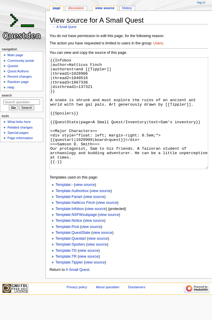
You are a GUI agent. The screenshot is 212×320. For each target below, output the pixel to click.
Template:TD (66, 273)
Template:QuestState (72, 255)
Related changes (20, 127)
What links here (19, 122)
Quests (12, 66)
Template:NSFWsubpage (76, 237)
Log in (201, 2)
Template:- (64, 207)
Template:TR (66, 278)
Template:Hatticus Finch (75, 225)
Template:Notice (68, 243)
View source (105, 8)
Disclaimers (136, 309)
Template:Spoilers (70, 266)
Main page (15, 55)
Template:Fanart (69, 219)
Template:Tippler (69, 284)
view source (85, 207)
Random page (17, 82)
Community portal (20, 60)
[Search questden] (21, 102)
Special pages (17, 132)
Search (7, 95)
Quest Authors (18, 71)
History (127, 8)
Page (56, 8)
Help (10, 87)
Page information (20, 138)
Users (158, 43)
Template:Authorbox (72, 213)
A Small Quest (66, 27)
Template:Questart (70, 261)
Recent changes (19, 76)
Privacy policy (77, 309)
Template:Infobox (69, 231)
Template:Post (67, 249)
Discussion (76, 8)
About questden (107, 309)
